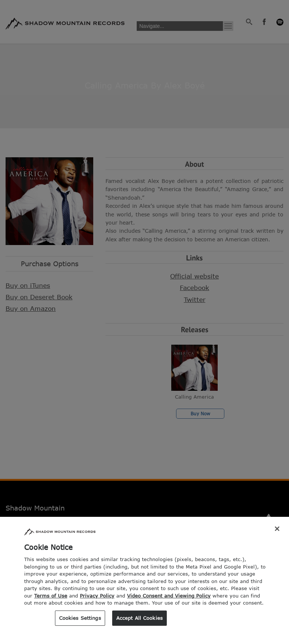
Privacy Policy (97, 602)
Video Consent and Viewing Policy (169, 602)
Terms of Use (50, 602)
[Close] (277, 535)
